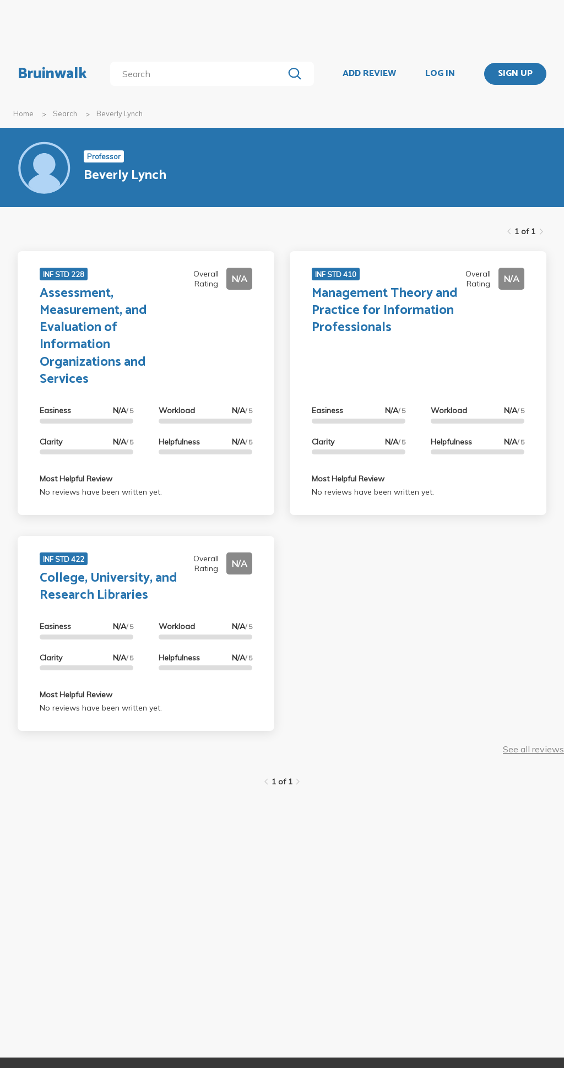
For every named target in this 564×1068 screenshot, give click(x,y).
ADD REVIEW (369, 74)
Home (23, 113)
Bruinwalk (52, 74)
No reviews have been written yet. (101, 492)
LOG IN (440, 74)
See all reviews (533, 749)
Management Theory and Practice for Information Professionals (385, 310)
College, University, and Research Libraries (108, 586)
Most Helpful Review (76, 479)
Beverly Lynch (119, 113)
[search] (199, 74)
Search (65, 113)
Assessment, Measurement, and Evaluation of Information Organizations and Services (93, 336)
